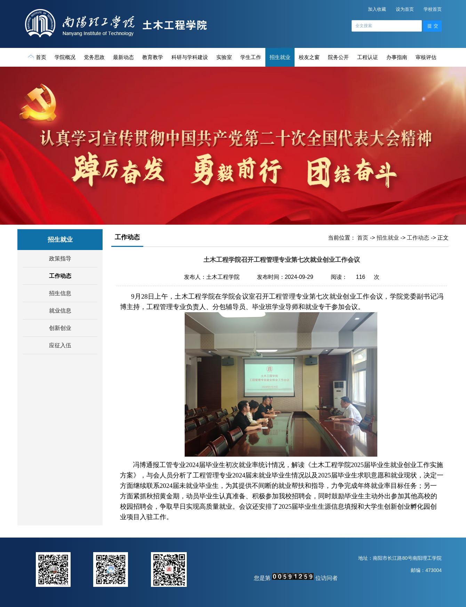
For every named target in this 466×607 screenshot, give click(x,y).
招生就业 (280, 57)
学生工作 (250, 57)
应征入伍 (60, 345)
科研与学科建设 (189, 57)
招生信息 (60, 293)
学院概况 (65, 57)
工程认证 (367, 57)
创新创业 (60, 328)
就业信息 (60, 311)
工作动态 (60, 276)
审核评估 (426, 57)
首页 (37, 57)
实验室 (224, 57)
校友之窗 (309, 57)
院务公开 (338, 57)
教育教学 (152, 57)
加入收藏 (377, 9)
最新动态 (123, 57)
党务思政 (94, 57)
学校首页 (433, 9)
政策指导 (60, 258)
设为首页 (405, 9)
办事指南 (396, 57)
